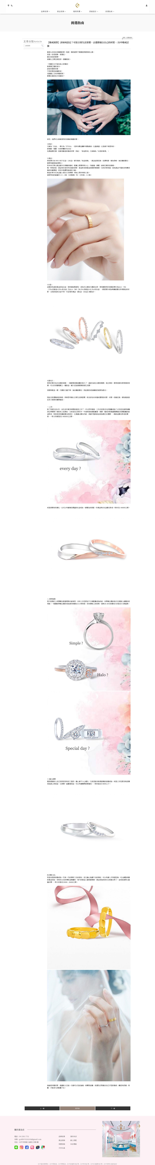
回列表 (77, 1108)
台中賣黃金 (62, 1164)
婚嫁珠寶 (77, 11)
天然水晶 (62, 1148)
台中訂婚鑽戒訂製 (96, 1164)
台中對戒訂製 (84, 1164)
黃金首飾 (61, 11)
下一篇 (113, 1108)
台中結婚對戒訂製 (73, 1164)
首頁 (124, 37)
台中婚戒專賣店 (43, 1164)
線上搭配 (73, 1140)
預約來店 (73, 1136)
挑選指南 (109, 11)
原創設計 (93, 11)
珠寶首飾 (62, 1144)
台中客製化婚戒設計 (110, 1164)
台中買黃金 (53, 1164)
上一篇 (42, 1108)
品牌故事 (45, 11)
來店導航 (73, 1144)
